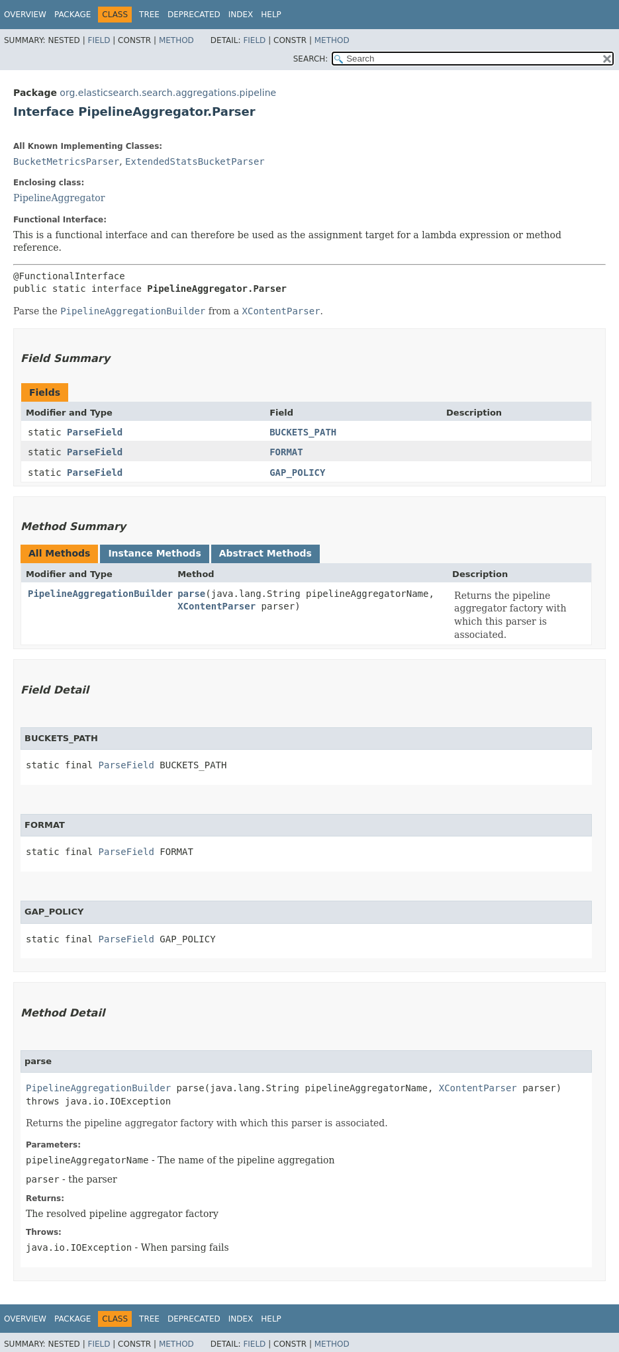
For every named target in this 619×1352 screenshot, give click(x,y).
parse (191, 593)
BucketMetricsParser (66, 161)
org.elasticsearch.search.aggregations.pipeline (168, 92)
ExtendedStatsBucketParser (195, 161)
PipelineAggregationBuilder (100, 593)
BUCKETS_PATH (302, 432)
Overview (25, 14)
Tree (149, 14)
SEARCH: (310, 59)
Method (176, 40)
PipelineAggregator (59, 198)
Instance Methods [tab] (154, 553)
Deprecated (193, 14)
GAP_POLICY (297, 472)
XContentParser (216, 606)
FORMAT (286, 452)
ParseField (94, 432)
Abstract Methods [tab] (265, 553)
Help (271, 14)
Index (241, 14)
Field (98, 40)
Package (72, 14)
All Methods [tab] (59, 553)
